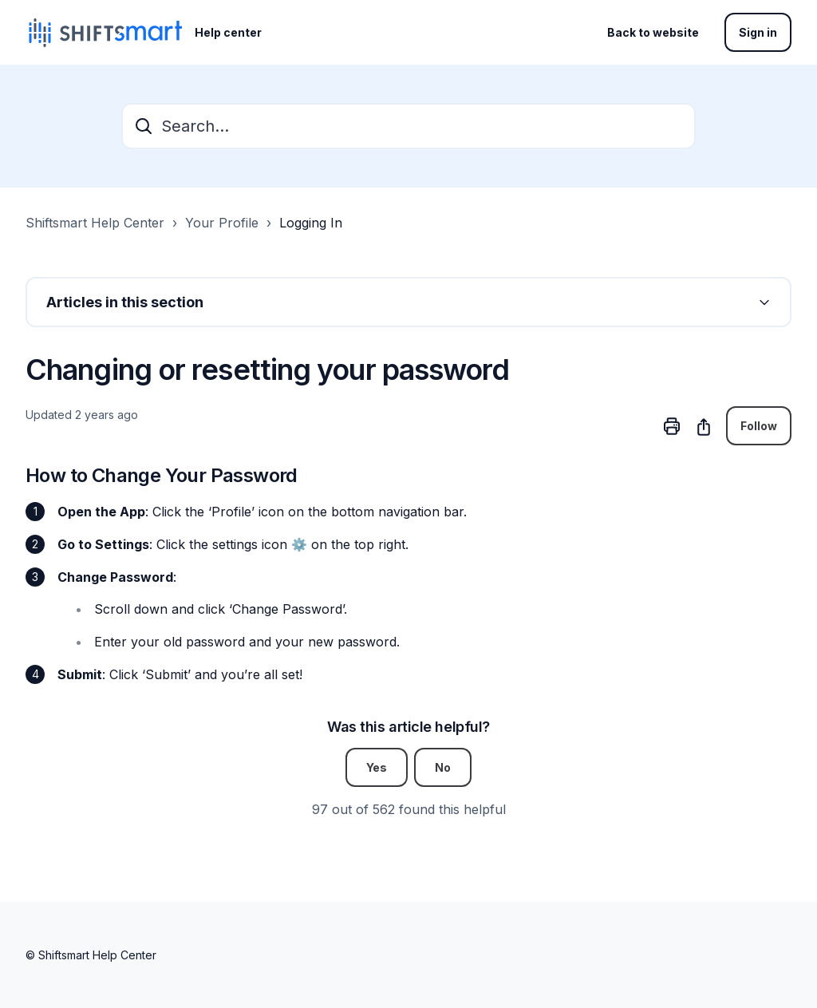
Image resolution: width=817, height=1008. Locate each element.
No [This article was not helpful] (443, 767)
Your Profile (222, 223)
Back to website (653, 32)
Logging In (310, 223)
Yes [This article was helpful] (376, 767)
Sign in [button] (758, 32)
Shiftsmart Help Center (95, 223)
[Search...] (408, 126)
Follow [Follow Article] (758, 426)
